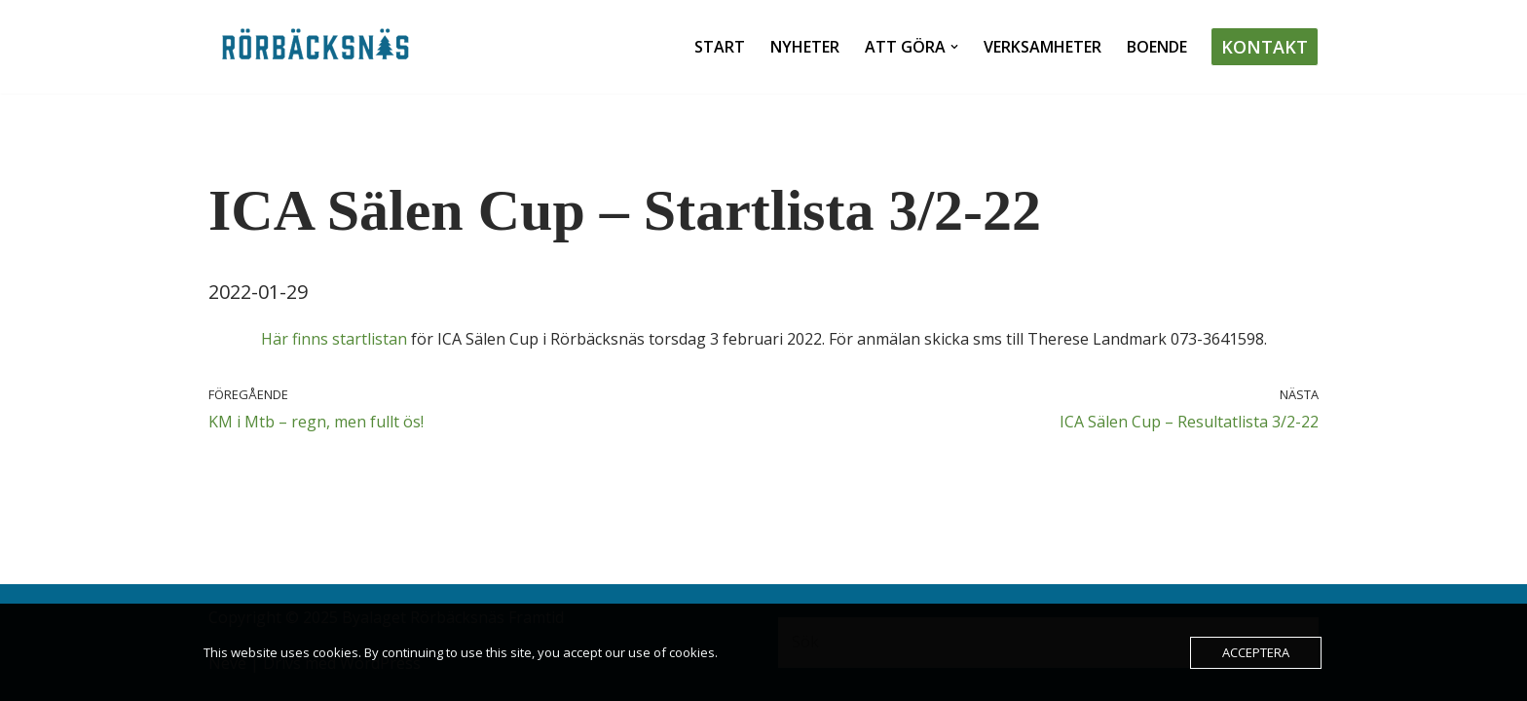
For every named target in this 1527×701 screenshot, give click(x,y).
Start (719, 46)
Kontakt (1264, 46)
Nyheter (804, 46)
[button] (954, 47)
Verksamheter (1042, 46)
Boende (1157, 46)
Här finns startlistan (334, 339)
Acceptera (1255, 652)
